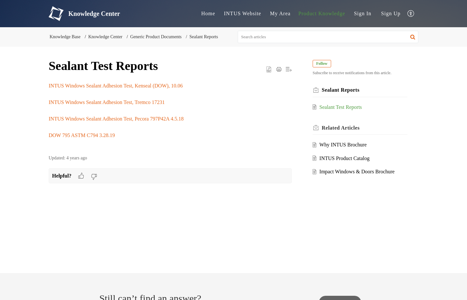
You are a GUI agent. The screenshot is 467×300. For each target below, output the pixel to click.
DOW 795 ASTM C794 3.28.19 (82, 135)
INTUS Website (242, 13)
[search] (328, 37)
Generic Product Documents (156, 36)
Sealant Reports (203, 36)
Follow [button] (322, 63)
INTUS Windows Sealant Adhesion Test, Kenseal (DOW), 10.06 (116, 85)
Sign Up (391, 13)
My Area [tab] (280, 13)
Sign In (362, 13)
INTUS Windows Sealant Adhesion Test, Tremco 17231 (107, 102)
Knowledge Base (65, 36)
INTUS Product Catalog (344, 158)
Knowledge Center (105, 36)
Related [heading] (341, 128)
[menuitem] (363, 13)
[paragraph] (170, 115)
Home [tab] (208, 13)
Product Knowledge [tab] (321, 13)
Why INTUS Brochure (343, 144)
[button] (411, 13)
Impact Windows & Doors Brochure (357, 171)
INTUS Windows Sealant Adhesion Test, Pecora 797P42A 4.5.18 (116, 118)
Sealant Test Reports (340, 107)
